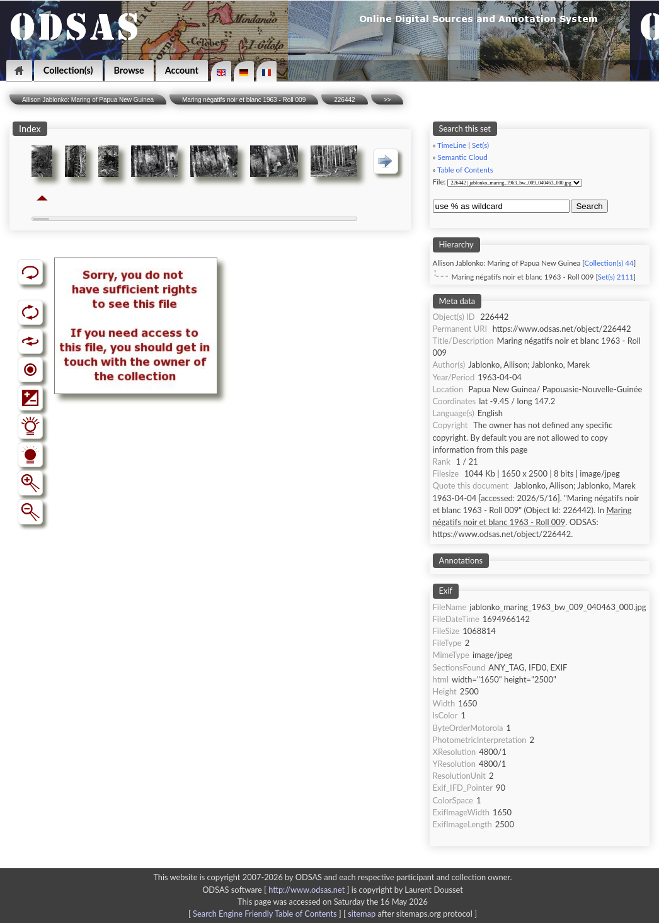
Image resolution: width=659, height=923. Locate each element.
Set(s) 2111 (616, 277)
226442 (344, 99)
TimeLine (451, 145)
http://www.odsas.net (306, 890)
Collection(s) (68, 70)
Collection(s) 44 (608, 263)
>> (387, 99)
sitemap (361, 914)
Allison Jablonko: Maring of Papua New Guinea (88, 99)
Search (589, 206)
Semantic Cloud (462, 157)
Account (181, 70)
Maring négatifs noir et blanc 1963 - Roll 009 (244, 99)
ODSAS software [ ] (277, 890)
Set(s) (480, 145)
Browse (129, 70)
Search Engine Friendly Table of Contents (264, 914)
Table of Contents (465, 170)
